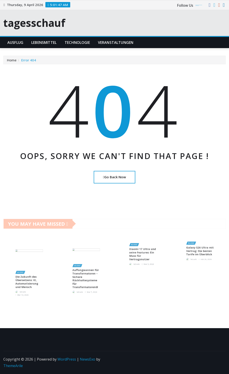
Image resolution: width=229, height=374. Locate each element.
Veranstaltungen (115, 42)
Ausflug (15, 42)
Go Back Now (114, 177)
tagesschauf (34, 23)
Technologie (77, 42)
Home (12, 62)
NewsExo (87, 359)
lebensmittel (44, 42)
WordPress (66, 359)
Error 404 (28, 62)
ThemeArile (13, 365)
